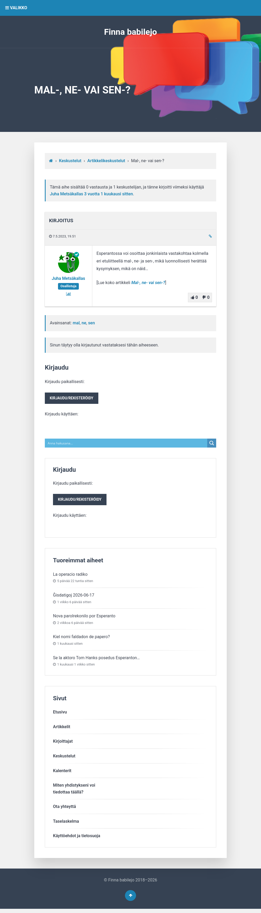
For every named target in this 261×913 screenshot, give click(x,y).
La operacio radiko (70, 576)
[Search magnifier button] (211, 444)
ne (83, 322)
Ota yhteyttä (64, 809)
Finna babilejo (130, 32)
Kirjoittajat (63, 743)
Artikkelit (61, 729)
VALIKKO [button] (16, 7)
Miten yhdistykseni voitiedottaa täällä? (74, 791)
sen (91, 322)
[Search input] (126, 444)
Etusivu (60, 714)
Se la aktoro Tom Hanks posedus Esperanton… (96, 660)
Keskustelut (70, 160)
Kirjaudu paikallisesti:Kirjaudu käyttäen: (73, 398)
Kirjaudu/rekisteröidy (73, 399)
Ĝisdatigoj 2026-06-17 (73, 597)
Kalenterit (62, 773)
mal (76, 322)
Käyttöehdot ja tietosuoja (76, 838)
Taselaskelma (66, 823)
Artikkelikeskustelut (106, 160)
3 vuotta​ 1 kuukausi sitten (108, 193)
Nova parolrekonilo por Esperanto (84, 618)
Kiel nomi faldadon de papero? (81, 639)
